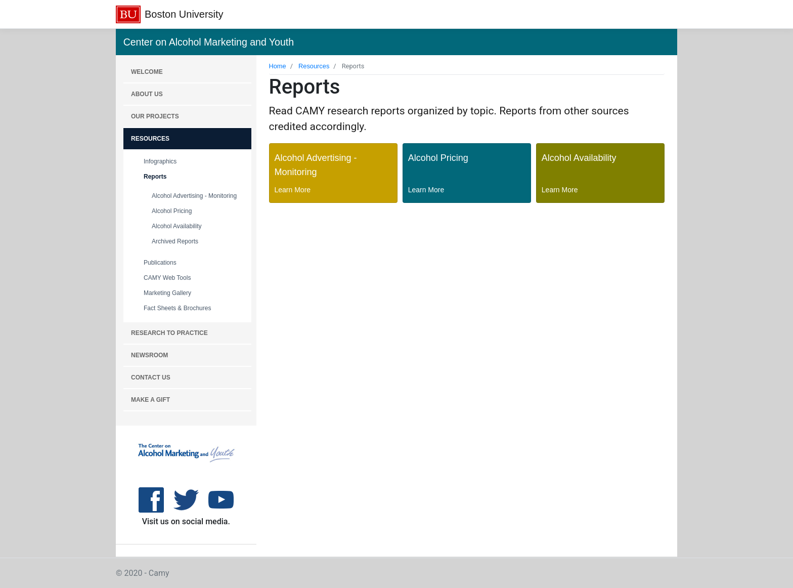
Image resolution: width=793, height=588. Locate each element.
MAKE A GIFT (150, 399)
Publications (160, 262)
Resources (313, 66)
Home (277, 66)
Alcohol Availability (177, 226)
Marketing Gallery (167, 293)
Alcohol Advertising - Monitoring (194, 195)
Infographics (160, 161)
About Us (147, 94)
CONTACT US (150, 377)
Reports (155, 176)
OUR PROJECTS (155, 116)
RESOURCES (150, 138)
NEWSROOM (149, 355)
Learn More (293, 190)
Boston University (184, 14)
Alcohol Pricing (172, 211)
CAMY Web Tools (167, 277)
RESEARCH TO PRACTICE (169, 333)
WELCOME (147, 71)
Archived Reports (175, 241)
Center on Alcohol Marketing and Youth (208, 42)
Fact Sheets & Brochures (177, 308)
